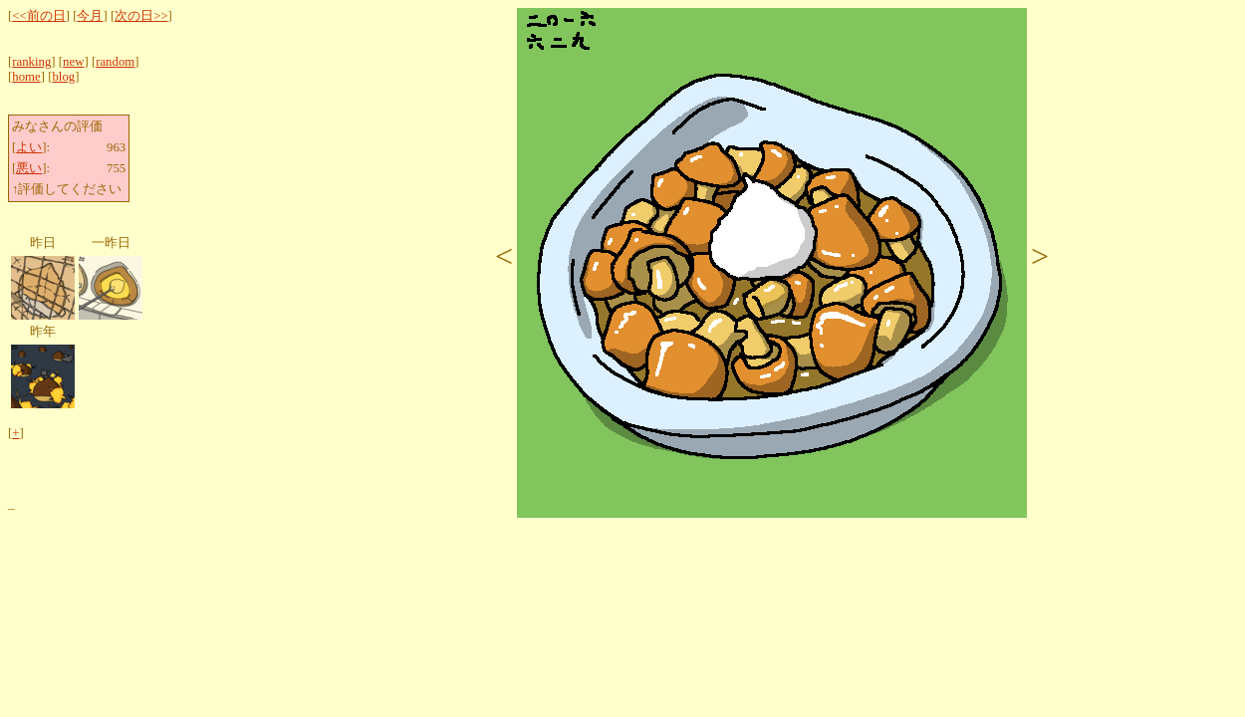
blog (63, 77)
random (115, 62)
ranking (31, 62)
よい (29, 147)
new (73, 62)
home (26, 77)
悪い (29, 168)
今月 (90, 16)
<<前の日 (38, 16)
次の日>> (141, 16)
